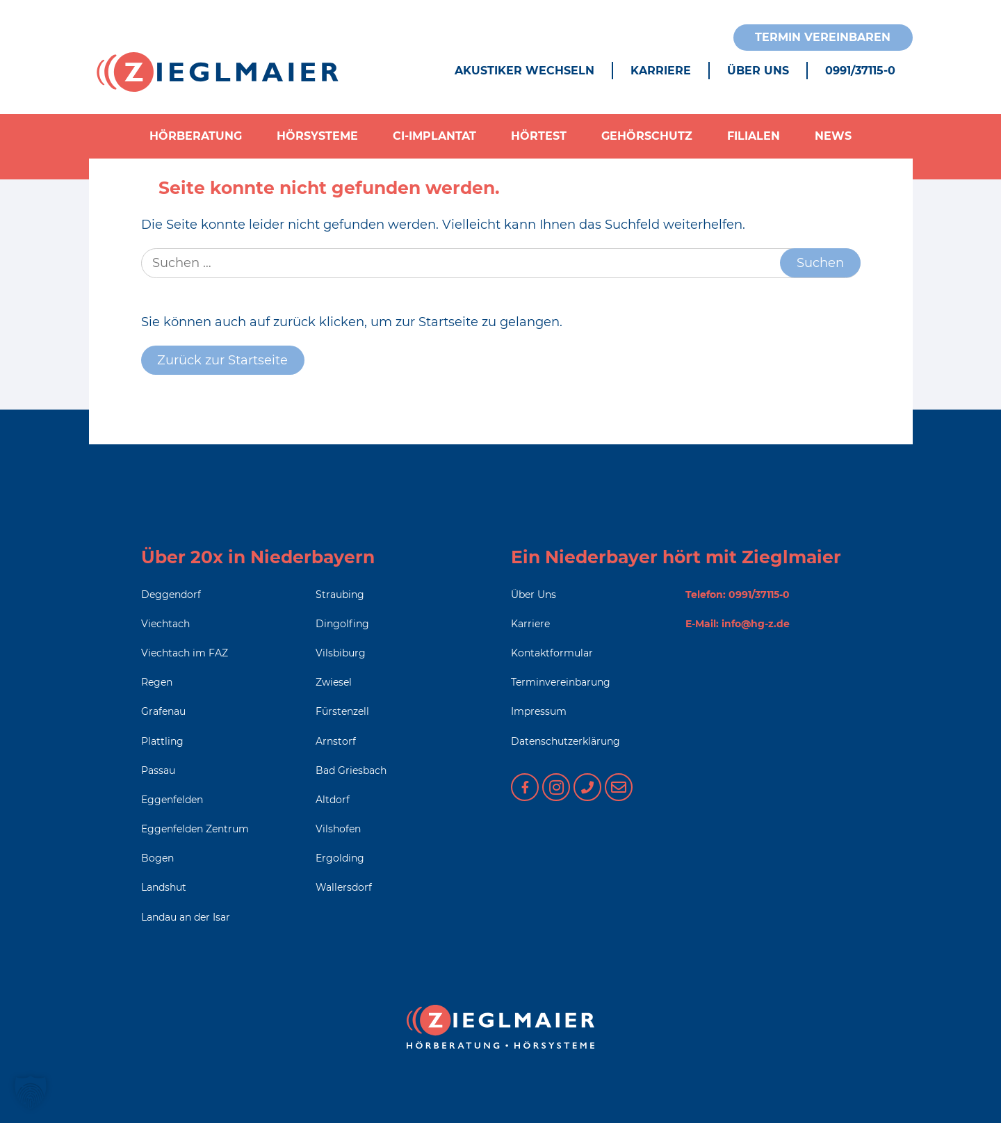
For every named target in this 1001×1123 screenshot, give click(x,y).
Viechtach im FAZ (184, 653)
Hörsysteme (317, 136)
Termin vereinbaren (822, 37)
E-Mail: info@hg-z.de (737, 623)
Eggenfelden (172, 799)
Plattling (162, 741)
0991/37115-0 (860, 70)
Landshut (163, 887)
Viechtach (165, 623)
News (833, 136)
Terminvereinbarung (560, 682)
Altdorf (333, 799)
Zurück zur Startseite (222, 360)
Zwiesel (334, 682)
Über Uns (758, 70)
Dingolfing (342, 623)
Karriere (660, 70)
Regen (156, 682)
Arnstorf (336, 741)
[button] (30, 1092)
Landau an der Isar (185, 917)
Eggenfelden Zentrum (195, 829)
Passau (158, 770)
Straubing (340, 594)
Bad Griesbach (351, 770)
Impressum (539, 711)
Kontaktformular (552, 653)
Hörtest (539, 136)
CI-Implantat (434, 136)
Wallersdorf (344, 887)
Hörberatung (195, 136)
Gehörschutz (646, 136)
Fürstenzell (342, 711)
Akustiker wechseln (524, 70)
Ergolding (340, 858)
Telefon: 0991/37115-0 (737, 594)
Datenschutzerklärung (565, 741)
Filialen (753, 136)
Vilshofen (338, 829)
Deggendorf (171, 594)
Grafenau (163, 711)
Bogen (157, 858)
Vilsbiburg (341, 653)
